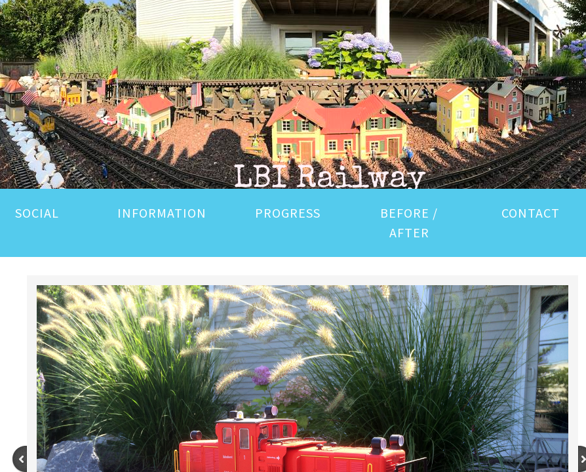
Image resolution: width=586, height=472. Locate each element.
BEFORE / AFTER (409, 223)
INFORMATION (161, 213)
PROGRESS (288, 213)
